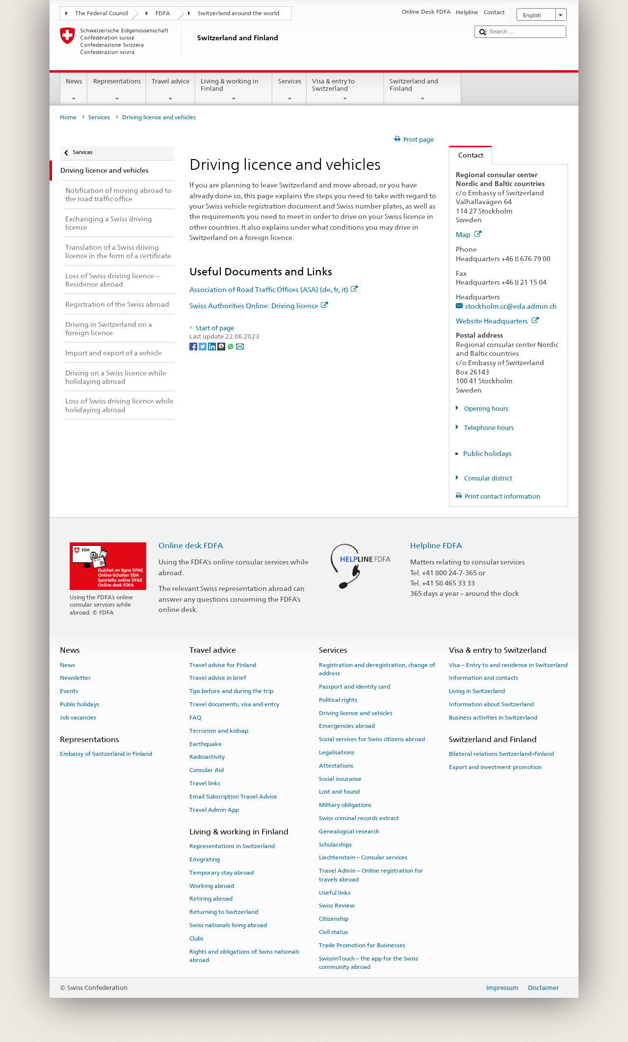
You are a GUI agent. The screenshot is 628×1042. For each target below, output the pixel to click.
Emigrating (204, 859)
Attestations (336, 765)
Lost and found (339, 791)
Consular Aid (206, 770)
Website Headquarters (497, 321)
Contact (466, 155)
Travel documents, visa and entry (234, 704)
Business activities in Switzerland (493, 717)
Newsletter (75, 677)
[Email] (240, 345)
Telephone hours (488, 427)
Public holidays (487, 453)
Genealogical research (349, 831)
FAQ (195, 717)
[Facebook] (194, 345)
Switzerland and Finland (423, 90)
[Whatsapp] (231, 345)
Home (68, 117)
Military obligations (345, 805)
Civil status (333, 932)
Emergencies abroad (347, 725)
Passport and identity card (354, 686)
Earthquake (205, 743)
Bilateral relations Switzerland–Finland (501, 753)
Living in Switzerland (477, 691)
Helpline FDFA (436, 545)
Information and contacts (483, 677)
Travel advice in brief (217, 677)
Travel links (204, 783)
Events (69, 691)
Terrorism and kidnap (218, 730)
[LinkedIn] (212, 345)
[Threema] (222, 345)
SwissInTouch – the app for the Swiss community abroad (368, 962)
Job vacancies (78, 717)
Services (289, 90)
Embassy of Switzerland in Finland (106, 753)
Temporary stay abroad (221, 872)
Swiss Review (337, 905)
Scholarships (335, 844)
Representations (117, 90)
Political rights (338, 699)
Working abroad (211, 885)
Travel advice (171, 90)
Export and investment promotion (495, 767)
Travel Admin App (214, 809)
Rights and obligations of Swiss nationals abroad (244, 955)
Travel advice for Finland (222, 664)
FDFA (163, 13)
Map (469, 234)
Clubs (196, 938)
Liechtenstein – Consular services (363, 857)
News (74, 90)
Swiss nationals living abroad (228, 925)
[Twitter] (203, 345)
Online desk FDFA (190, 545)
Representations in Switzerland (232, 846)
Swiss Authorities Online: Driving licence (258, 305)
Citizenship (333, 918)
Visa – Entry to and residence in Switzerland (508, 664)
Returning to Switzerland (223, 911)
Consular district (487, 478)
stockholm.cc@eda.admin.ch (511, 306)
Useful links (334, 892)
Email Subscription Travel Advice (233, 796)
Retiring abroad (211, 898)
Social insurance (340, 778)
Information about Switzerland (491, 704)
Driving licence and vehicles (355, 712)
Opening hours (485, 408)
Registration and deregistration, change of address (377, 668)
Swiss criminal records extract (359, 818)
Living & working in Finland (234, 90)
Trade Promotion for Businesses (362, 945)
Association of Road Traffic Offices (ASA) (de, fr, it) (273, 289)
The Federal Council (101, 13)
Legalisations (336, 752)
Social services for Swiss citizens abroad (372, 739)
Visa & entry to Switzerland (345, 90)
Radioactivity (207, 756)
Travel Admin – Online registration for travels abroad (371, 874)
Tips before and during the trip (231, 691)
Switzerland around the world (238, 13)
